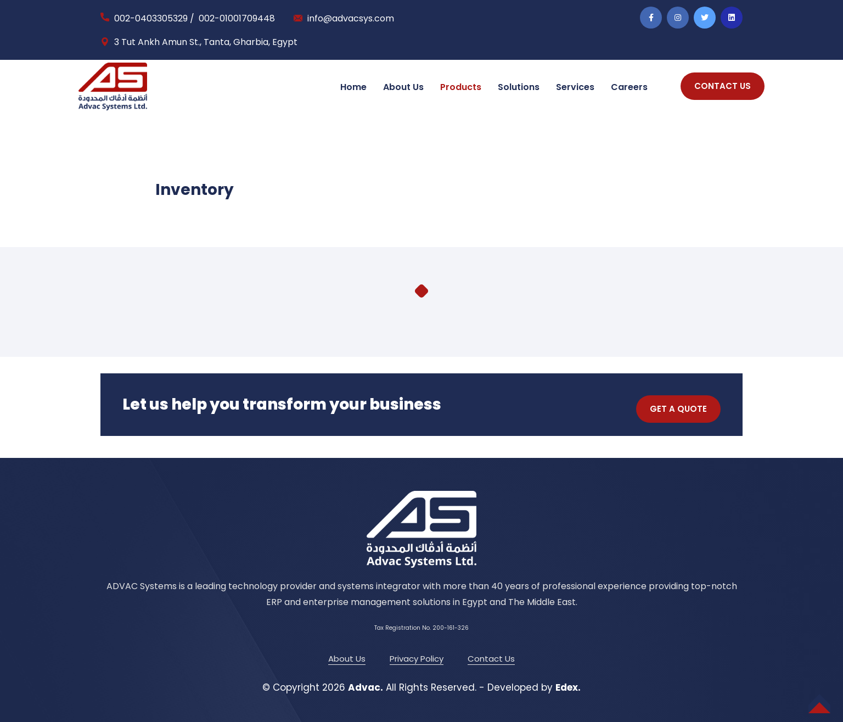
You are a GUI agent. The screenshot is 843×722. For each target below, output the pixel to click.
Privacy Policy (416, 658)
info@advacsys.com (350, 18)
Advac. (365, 687)
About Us (403, 87)
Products (460, 87)
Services (575, 87)
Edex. (568, 687)
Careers (629, 87)
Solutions (518, 87)
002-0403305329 (151, 18)
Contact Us (491, 658)
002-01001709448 (237, 18)
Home (353, 87)
